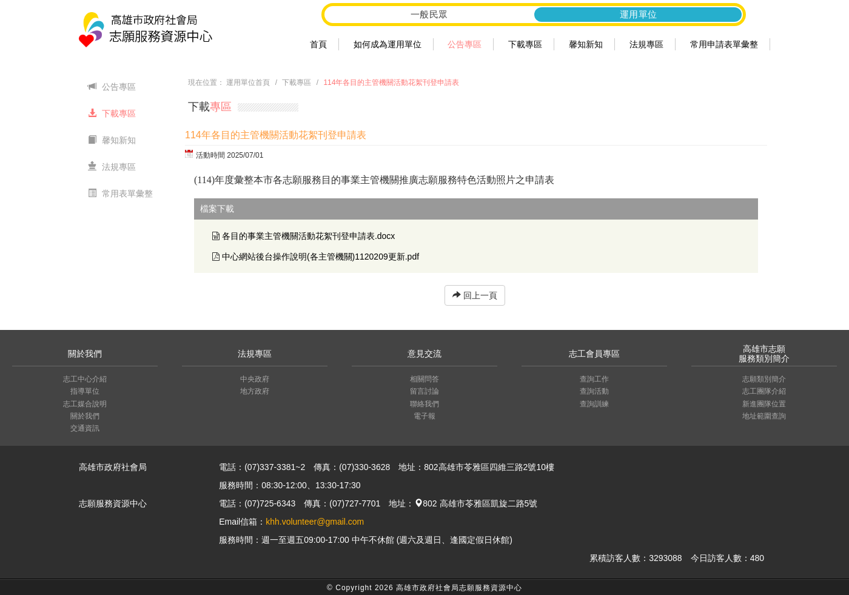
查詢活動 (594, 391)
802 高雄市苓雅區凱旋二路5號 (475, 503)
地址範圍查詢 (764, 416)
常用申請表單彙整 (724, 44)
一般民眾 (429, 14)
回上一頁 (474, 295)
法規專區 (646, 44)
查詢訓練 (594, 404)
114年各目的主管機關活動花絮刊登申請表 (391, 82)
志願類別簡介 (764, 379)
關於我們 (84, 416)
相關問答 (424, 379)
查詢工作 (594, 379)
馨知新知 (586, 44)
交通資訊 (84, 428)
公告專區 (465, 44)
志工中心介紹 (85, 379)
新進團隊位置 (764, 404)
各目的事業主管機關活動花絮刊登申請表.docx (308, 236)
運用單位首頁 (248, 82)
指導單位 (84, 391)
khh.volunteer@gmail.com (315, 521)
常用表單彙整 (120, 193)
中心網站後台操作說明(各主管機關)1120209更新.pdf (320, 256)
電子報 (424, 416)
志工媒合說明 (85, 404)
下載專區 (525, 44)
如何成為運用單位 (387, 44)
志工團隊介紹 (764, 391)
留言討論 (424, 391)
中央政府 (254, 379)
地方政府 (254, 391)
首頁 (318, 44)
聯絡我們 (424, 404)
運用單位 (638, 14)
